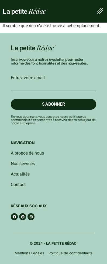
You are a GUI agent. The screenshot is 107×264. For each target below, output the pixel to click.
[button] (99, 11)
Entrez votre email (28, 78)
